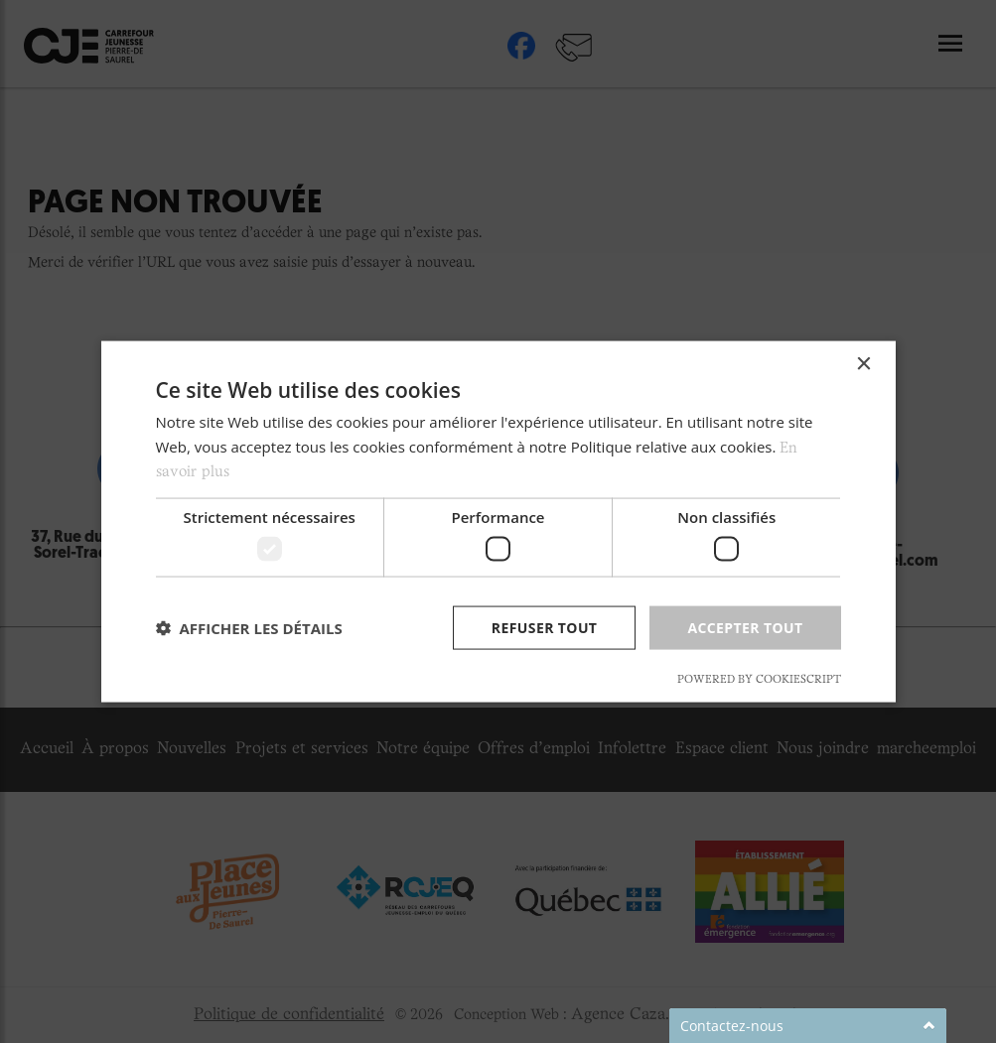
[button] (249, 628)
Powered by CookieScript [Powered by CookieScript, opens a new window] (759, 680)
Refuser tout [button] (545, 626)
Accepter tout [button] (744, 626)
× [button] (863, 363)
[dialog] (498, 521)
